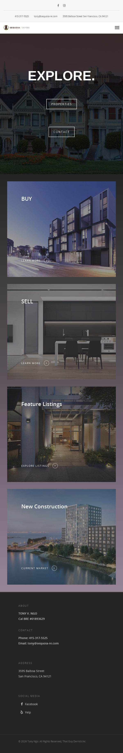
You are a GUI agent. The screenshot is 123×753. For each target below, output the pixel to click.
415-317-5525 (22, 16)
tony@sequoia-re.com (45, 16)
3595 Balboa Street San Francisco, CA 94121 (85, 16)
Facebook (28, 704)
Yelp (24, 712)
